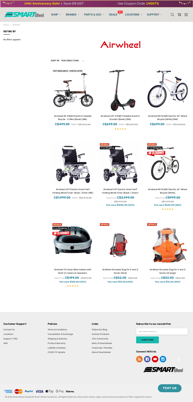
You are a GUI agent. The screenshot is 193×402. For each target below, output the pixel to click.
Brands (72, 14)
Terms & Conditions (57, 329)
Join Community (100, 338)
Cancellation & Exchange (60, 334)
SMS (5, 343)
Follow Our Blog (99, 329)
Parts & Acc (94, 14)
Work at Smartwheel (102, 343)
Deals (114, 14)
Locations (133, 14)
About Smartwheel (101, 352)
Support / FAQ (10, 338)
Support (154, 14)
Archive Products (100, 334)
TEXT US (170, 388)
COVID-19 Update (56, 352)
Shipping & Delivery (57, 338)
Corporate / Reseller (102, 348)
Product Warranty (57, 343)
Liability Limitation (57, 348)
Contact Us (9, 329)
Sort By (55, 61)
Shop (56, 14)
